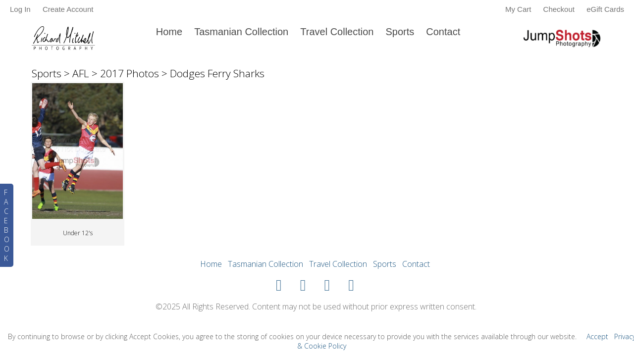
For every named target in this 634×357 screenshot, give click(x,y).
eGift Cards (605, 9)
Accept (597, 336)
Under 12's (78, 233)
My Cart (519, 9)
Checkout (559, 9)
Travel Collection (336, 31)
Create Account (68, 9)
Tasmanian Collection (241, 31)
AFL (80, 73)
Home (169, 31)
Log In (20, 9)
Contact (443, 31)
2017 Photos (129, 73)
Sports (399, 31)
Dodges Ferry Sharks (217, 73)
